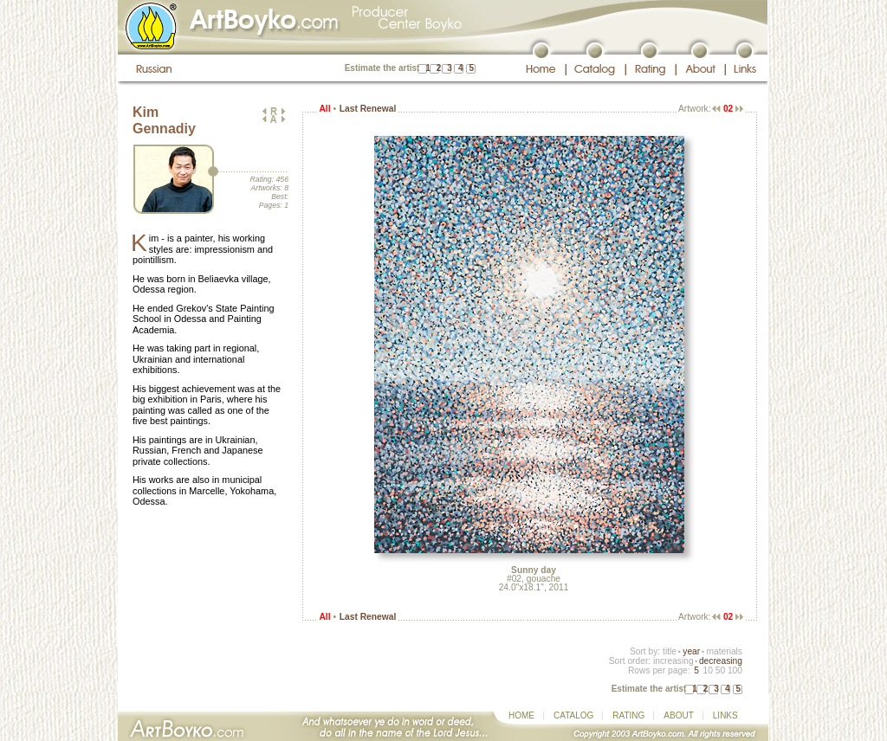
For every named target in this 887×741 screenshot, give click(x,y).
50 (720, 670)
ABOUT (678, 715)
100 (735, 670)
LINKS (725, 715)
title (670, 651)
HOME (521, 715)
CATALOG (573, 715)
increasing (673, 661)
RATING (628, 715)
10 (707, 670)
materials (724, 651)
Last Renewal (368, 108)
